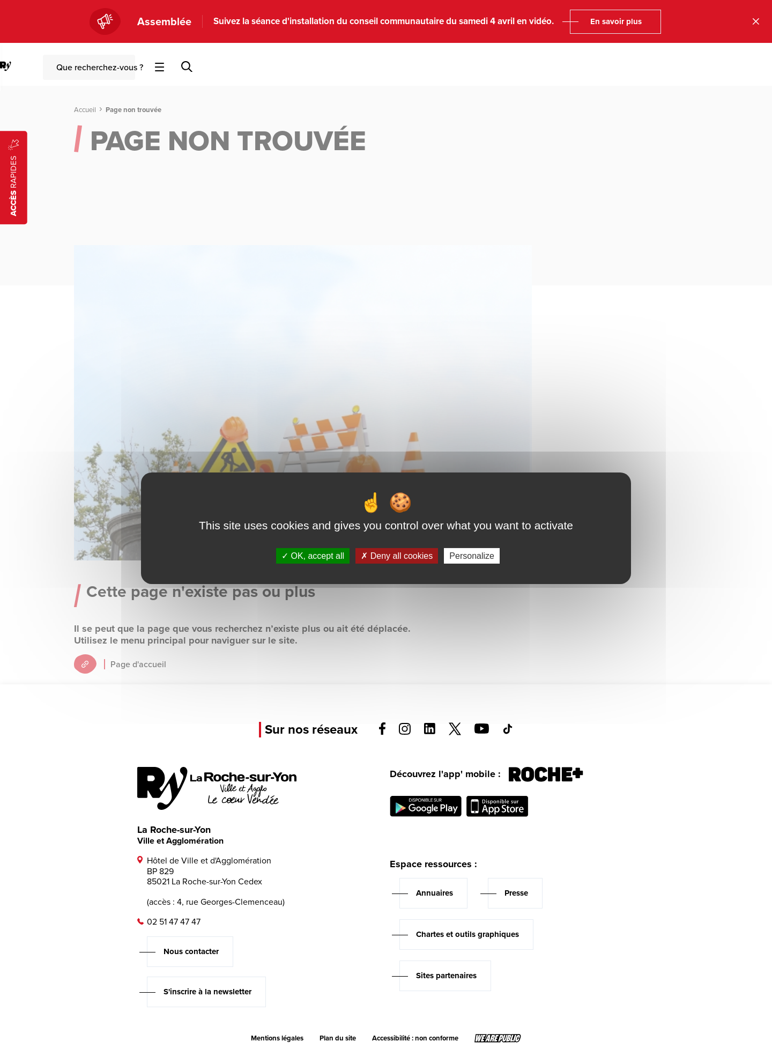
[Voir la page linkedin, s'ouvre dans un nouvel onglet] (429, 731)
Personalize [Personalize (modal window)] (471, 555)
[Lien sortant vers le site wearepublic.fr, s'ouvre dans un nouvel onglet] (497, 1038)
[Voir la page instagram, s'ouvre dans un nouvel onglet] (405, 732)
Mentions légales (277, 1038)
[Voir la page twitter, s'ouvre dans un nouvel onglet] (455, 732)
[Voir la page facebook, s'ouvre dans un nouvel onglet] (382, 732)
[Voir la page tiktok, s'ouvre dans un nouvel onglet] (507, 731)
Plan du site (338, 1038)
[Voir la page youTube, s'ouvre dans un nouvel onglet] (481, 731)
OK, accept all (312, 555)
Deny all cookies (397, 555)
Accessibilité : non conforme (415, 1038)
